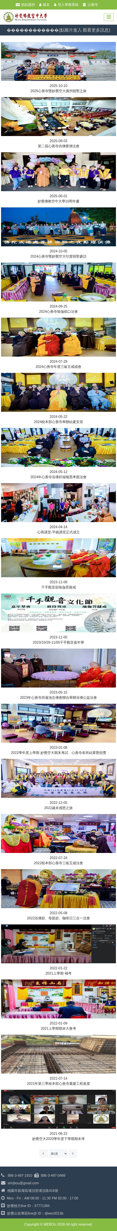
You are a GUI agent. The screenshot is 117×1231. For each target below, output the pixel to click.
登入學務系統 (68, 4)
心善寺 (93, 4)
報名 (46, 4)
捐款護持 (28, 4)
